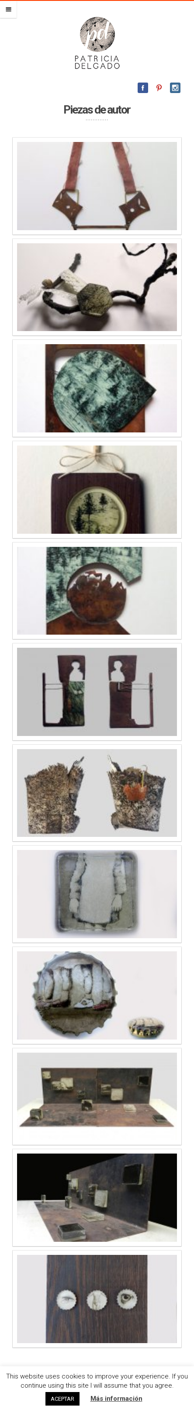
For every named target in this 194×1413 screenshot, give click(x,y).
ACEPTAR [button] (62, 1399)
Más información (116, 1399)
